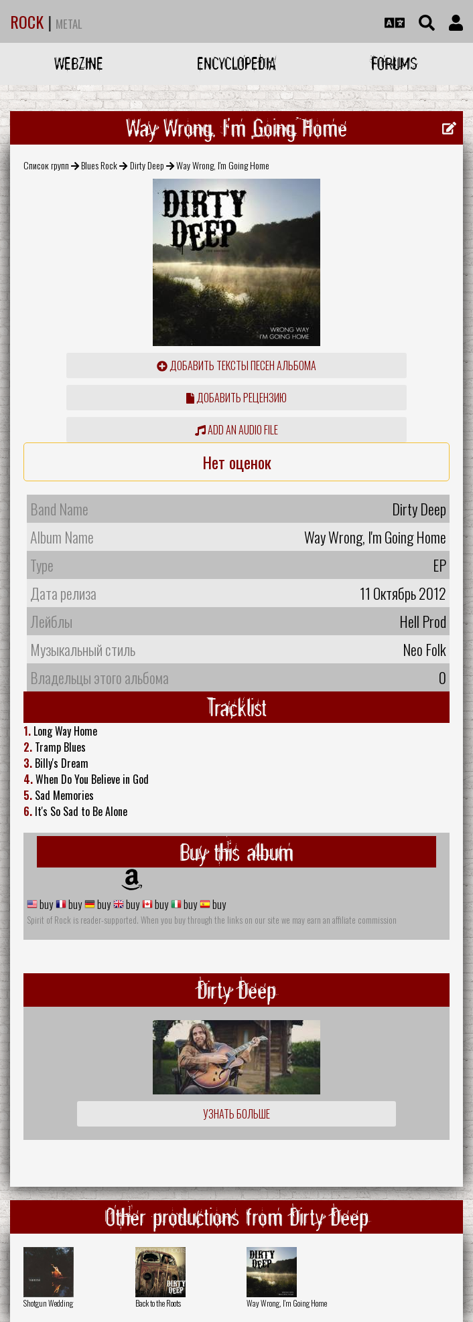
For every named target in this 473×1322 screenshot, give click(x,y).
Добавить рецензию (236, 398)
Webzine (78, 63)
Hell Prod (422, 621)
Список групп (46, 165)
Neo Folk (424, 649)
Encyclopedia (236, 63)
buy (45, 904)
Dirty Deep (147, 165)
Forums (394, 63)
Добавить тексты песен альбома (236, 365)
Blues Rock (99, 165)
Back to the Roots (158, 1303)
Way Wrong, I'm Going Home (287, 1303)
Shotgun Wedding (48, 1303)
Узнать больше (236, 1114)
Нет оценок (236, 462)
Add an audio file (236, 430)
